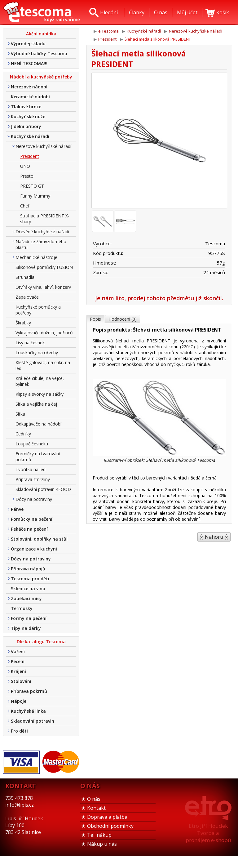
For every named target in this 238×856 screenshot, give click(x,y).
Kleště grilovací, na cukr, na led (42, 365)
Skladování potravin (32, 721)
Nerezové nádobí (29, 87)
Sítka (20, 414)
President (29, 156)
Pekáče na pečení (29, 529)
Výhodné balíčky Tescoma (39, 53)
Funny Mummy (35, 196)
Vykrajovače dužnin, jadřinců (44, 333)
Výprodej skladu (28, 44)
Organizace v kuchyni (34, 549)
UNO (25, 166)
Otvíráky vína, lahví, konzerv (43, 287)
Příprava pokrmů (29, 691)
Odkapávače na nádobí (38, 424)
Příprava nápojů (28, 569)
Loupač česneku (31, 444)
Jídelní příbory (26, 126)
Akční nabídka (41, 34)
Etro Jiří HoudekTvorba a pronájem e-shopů (208, 833)
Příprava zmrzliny (32, 479)
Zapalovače (27, 297)
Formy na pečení (28, 618)
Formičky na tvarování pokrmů (37, 456)
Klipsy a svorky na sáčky (39, 394)
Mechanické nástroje (36, 257)
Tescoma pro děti (30, 579)
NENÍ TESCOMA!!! (29, 63)
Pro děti (19, 731)
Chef (24, 206)
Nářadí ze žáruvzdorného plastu (40, 244)
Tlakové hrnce (26, 106)
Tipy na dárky (26, 628)
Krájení (18, 671)
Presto (26, 176)
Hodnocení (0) (122, 319)
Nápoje (18, 701)
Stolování (21, 681)
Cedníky (23, 434)
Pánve (17, 509)
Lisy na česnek (30, 343)
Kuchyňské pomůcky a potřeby (38, 310)
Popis (95, 319)
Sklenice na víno (28, 588)
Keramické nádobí (30, 97)
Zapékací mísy (26, 598)
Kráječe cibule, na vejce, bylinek (39, 381)
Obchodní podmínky (110, 826)
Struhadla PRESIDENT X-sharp (44, 219)
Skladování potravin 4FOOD (43, 489)
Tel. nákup (99, 834)
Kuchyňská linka (28, 711)
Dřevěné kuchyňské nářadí (42, 231)
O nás (93, 799)
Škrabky (23, 323)
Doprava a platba (107, 817)
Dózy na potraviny (33, 499)
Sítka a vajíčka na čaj (36, 404)
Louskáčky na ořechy (36, 352)
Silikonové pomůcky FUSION (44, 267)
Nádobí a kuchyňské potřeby (41, 77)
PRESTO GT (32, 186)
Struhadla (24, 277)
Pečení (17, 661)
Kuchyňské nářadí (30, 136)
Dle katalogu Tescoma (41, 641)
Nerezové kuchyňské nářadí (43, 146)
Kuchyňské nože (28, 116)
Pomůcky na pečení (31, 519)
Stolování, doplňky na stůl (39, 539)
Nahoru (214, 536)
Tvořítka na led (30, 469)
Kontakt (96, 808)
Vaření (18, 651)
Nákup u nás (102, 843)
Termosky (22, 608)
